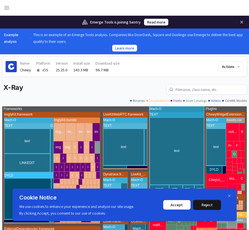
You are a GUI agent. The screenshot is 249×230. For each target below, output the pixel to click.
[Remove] (241, 22)
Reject (207, 204)
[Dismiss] (229, 196)
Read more (156, 22)
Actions (231, 66)
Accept (177, 204)
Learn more (124, 48)
